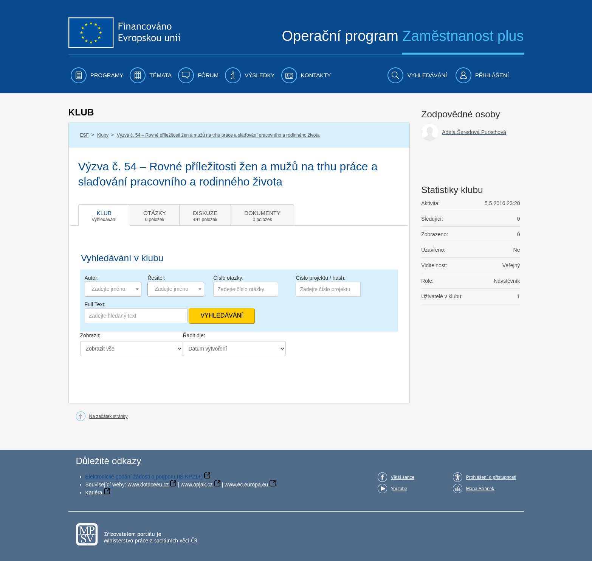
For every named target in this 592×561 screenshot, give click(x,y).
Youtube (399, 488)
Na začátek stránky (108, 416)
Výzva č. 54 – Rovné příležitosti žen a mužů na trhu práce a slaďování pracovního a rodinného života (218, 135)
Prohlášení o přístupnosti (491, 477)
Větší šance (403, 477)
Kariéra (93, 492)
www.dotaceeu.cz (148, 485)
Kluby (102, 135)
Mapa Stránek (480, 488)
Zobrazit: (90, 335)
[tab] (104, 215)
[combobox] (113, 289)
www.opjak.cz (197, 485)
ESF (84, 135)
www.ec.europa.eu (246, 485)
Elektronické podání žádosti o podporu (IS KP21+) (144, 477)
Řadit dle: (194, 335)
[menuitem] (97, 75)
